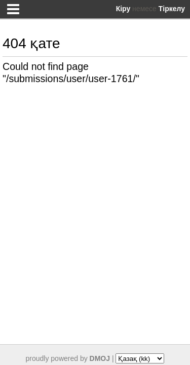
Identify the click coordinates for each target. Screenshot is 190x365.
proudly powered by (68, 358)
